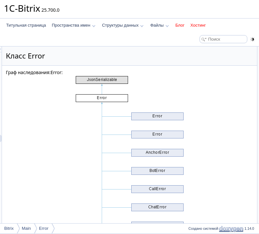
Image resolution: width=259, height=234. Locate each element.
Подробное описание (206, 157)
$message (201, 143)
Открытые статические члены (213, 114)
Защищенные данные (206, 128)
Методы (194, 178)
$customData (203, 150)
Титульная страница (26, 25)
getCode (199, 64)
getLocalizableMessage (212, 78)
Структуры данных (123, 25)
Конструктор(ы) (200, 164)
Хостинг (198, 25)
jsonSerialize (203, 100)
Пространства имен (73, 25)
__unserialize (203, 107)
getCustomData (205, 86)
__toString (201, 93)
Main (26, 228)
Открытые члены (202, 50)
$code (197, 136)
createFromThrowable (211, 121)
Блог (180, 25)
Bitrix (9, 228)
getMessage (202, 71)
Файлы (159, 25)
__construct (202, 57)
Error (43, 228)
